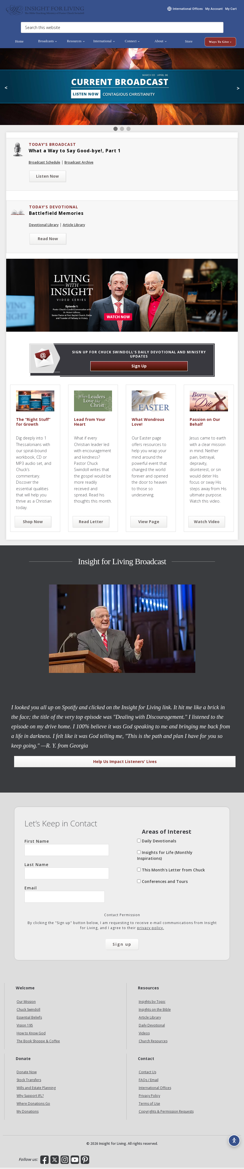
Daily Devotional (152, 1026)
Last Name (66, 872)
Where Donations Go (33, 1105)
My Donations (28, 1112)
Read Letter (91, 523)
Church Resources (153, 1042)
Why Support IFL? (30, 1097)
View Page (148, 523)
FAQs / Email (148, 1081)
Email (64, 895)
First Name (66, 848)
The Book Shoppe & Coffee (38, 1042)
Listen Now (47, 177)
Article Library (74, 226)
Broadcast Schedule (44, 163)
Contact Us (147, 1073)
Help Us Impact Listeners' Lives (125, 763)
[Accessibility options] (231, 1137)
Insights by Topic (152, 1003)
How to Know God (31, 1034)
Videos (144, 1034)
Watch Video (207, 523)
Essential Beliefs (29, 1018)
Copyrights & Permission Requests (166, 1112)
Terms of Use (149, 1105)
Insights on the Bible (155, 1011)
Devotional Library (44, 226)
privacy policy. (150, 929)
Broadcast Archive (78, 163)
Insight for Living (45, 10)
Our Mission (26, 1003)
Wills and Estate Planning (36, 1089)
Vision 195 (25, 1026)
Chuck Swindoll (28, 1011)
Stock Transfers (29, 1081)
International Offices (155, 1089)
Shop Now (33, 523)
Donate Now (27, 1073)
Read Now (48, 240)
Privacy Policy (149, 1097)
